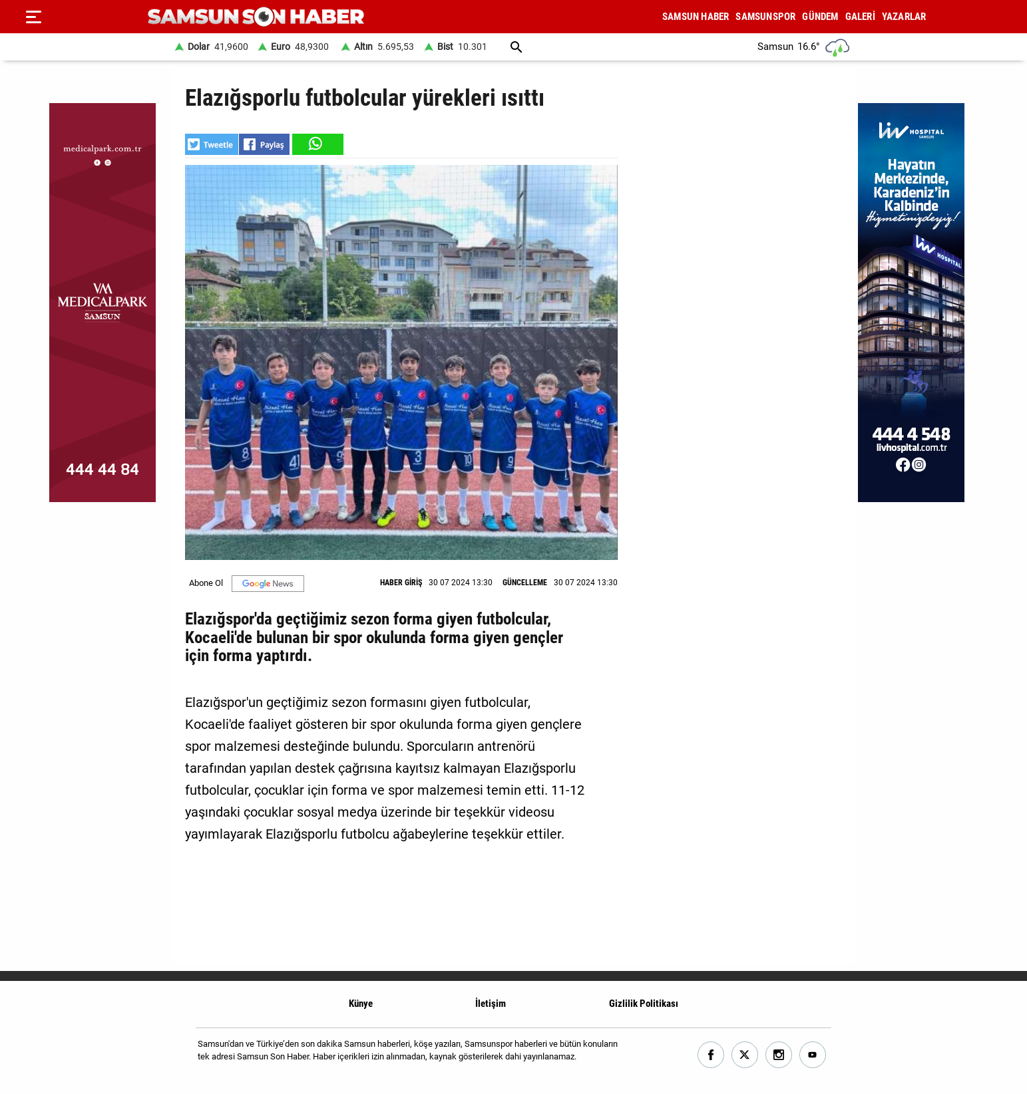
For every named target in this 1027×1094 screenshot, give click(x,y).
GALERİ (860, 17)
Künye (361, 1004)
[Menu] (33, 16)
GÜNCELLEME (525, 582)
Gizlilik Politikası (643, 1004)
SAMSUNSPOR (765, 17)
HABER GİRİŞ (401, 582)
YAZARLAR (904, 17)
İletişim (490, 1004)
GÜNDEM (820, 17)
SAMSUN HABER (695, 17)
